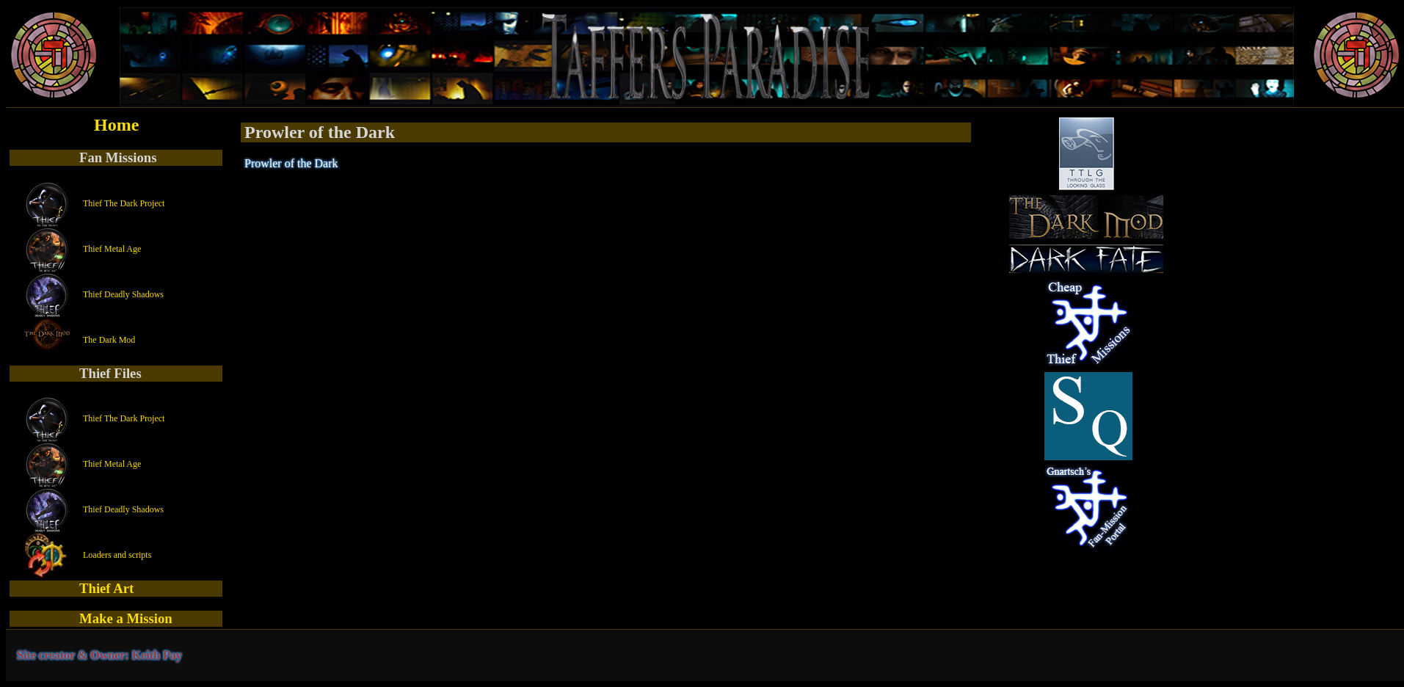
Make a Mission (125, 618)
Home (116, 124)
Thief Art (106, 588)
